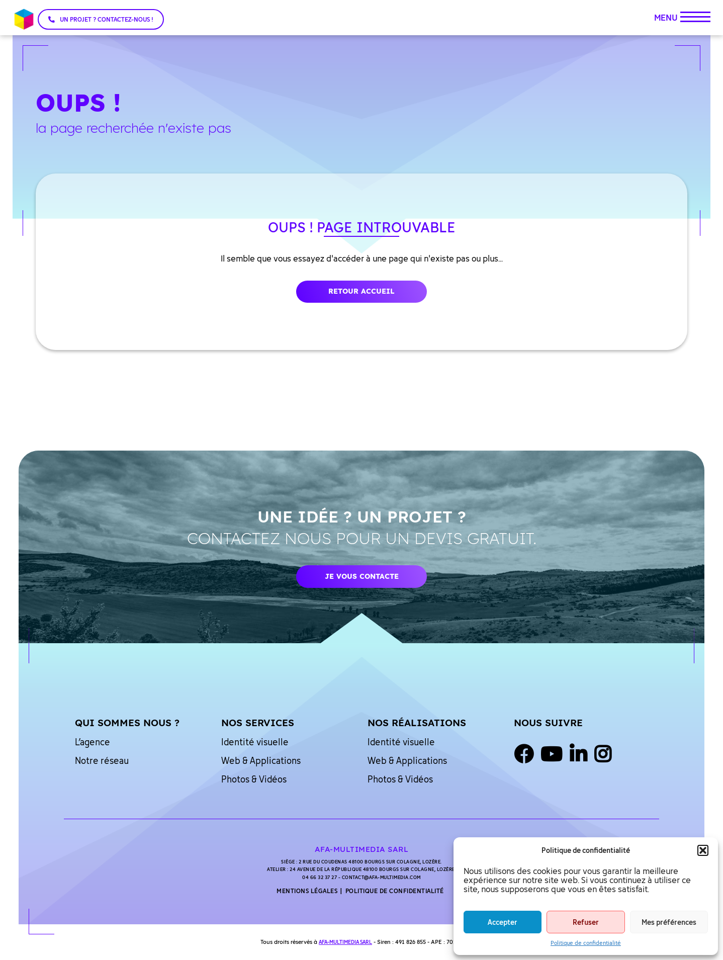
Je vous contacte (362, 576)
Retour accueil (361, 291)
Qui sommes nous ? (127, 723)
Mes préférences (669, 922)
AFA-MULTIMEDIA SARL (345, 942)
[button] (703, 850)
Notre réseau (102, 760)
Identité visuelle (255, 742)
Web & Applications (261, 760)
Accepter (502, 922)
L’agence (92, 742)
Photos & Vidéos (254, 779)
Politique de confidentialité (586, 942)
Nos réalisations (417, 723)
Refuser (586, 922)
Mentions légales (307, 891)
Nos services (257, 723)
